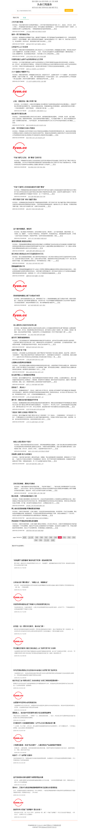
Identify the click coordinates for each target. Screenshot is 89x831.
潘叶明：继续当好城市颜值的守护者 (24, 400)
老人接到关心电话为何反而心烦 (24, 325)
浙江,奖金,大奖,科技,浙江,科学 (34, 263)
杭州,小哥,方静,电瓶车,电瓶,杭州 (37, 238)
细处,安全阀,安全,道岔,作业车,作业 (36, 125)
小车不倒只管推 (17, 22)
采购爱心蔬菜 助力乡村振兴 (21, 454)
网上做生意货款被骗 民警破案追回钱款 (25, 508)
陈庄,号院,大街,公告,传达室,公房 (35, 137)
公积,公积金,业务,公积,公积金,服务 (36, 56)
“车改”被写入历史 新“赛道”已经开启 (27, 158)
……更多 (54, 29)
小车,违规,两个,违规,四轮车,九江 (37, 111)
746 (41, 537)
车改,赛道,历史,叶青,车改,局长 (36, 167)
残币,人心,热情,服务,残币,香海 (34, 384)
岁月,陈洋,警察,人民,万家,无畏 (36, 493)
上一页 (31, 537)
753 (73, 537)
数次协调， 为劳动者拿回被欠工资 (24, 496)
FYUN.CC (40, 825)
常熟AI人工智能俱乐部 (53, 825)
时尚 (43, 1)
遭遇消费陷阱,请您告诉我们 (21, 241)
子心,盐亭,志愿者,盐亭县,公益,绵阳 (36, 81)
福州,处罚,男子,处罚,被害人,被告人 (36, 44)
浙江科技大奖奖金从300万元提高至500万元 (27, 254)
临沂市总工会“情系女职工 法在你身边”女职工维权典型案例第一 (35, 680)
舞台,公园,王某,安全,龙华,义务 (34, 372)
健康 (56, 1)
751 (64, 537)
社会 (40, 1)
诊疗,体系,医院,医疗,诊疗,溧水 (36, 305)
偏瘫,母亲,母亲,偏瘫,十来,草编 (34, 276)
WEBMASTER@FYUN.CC (49, 827)
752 (69, 537)
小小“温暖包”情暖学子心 (20, 72)
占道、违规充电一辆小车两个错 (24, 101)
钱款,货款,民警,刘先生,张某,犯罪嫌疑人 (37, 518)
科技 (46, 7)
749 (55, 537)
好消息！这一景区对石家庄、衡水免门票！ (29, 626)
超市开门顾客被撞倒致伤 (20, 337)
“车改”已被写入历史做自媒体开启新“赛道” (29, 187)
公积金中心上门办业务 (19, 47)
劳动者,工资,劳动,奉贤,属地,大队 (35, 505)
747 (46, 537)
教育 (53, 7)
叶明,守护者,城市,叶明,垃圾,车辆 (35, 409)
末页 (52, 540)
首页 (24, 537)
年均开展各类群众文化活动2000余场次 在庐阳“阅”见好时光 (35, 670)
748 (51, 537)
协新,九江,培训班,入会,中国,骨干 (35, 69)
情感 (46, 1)
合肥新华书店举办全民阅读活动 (24, 702)
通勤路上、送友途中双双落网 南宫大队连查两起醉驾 (31, 713)
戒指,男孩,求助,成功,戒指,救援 (34, 530)
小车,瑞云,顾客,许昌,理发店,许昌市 (36, 31)
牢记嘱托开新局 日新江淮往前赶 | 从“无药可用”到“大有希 (34, 648)
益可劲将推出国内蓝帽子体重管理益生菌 (28, 777)
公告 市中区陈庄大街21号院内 (23, 128)
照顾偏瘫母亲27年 (18, 266)
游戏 (49, 7)
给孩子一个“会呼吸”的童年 (22, 755)
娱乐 (36, 7)
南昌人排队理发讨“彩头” (22, 442)
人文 (49, 1)
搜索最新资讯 (69, 10)
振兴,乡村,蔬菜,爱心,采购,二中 (34, 463)
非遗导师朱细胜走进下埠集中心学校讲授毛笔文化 (31, 604)
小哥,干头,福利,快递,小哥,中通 (34, 422)
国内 (33, 1)
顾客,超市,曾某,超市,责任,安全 (34, 347)
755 (40, 540)
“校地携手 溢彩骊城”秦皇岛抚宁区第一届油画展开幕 (32, 560)
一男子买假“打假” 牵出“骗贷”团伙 (24, 199)
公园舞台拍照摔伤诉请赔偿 (21, 362)
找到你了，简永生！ (18, 387)
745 (37, 537)
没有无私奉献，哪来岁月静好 (24, 484)
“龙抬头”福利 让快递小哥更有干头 (24, 412)
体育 (33, 7)
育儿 (56, 7)
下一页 (46, 540)
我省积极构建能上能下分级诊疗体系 (26, 296)
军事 (43, 7)
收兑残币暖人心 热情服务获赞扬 (23, 375)
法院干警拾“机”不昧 (18, 350)
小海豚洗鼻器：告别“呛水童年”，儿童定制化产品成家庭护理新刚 (37, 745)
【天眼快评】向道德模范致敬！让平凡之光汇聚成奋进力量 (33, 723)
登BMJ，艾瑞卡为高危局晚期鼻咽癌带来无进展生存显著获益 (34, 787)
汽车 (53, 1)
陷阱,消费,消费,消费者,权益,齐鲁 (35, 251)
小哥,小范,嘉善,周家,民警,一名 (34, 397)
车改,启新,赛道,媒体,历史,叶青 (36, 196)
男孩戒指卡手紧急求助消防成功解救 (24, 521)
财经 (40, 7)
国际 (36, 1)
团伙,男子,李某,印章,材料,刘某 (34, 209)
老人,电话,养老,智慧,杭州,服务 (36, 334)
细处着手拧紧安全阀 (18, 114)
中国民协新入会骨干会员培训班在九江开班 (27, 59)
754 (36, 540)
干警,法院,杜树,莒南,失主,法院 (34, 359)
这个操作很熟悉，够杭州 (22, 229)
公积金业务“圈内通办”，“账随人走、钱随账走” (30, 582)
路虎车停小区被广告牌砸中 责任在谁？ (27, 809)
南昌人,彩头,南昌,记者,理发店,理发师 (38, 451)
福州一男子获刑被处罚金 (20, 34)
